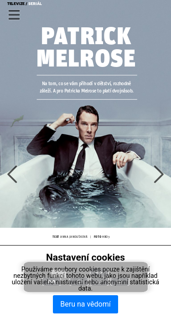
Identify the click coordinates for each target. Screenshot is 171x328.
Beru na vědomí (85, 304)
